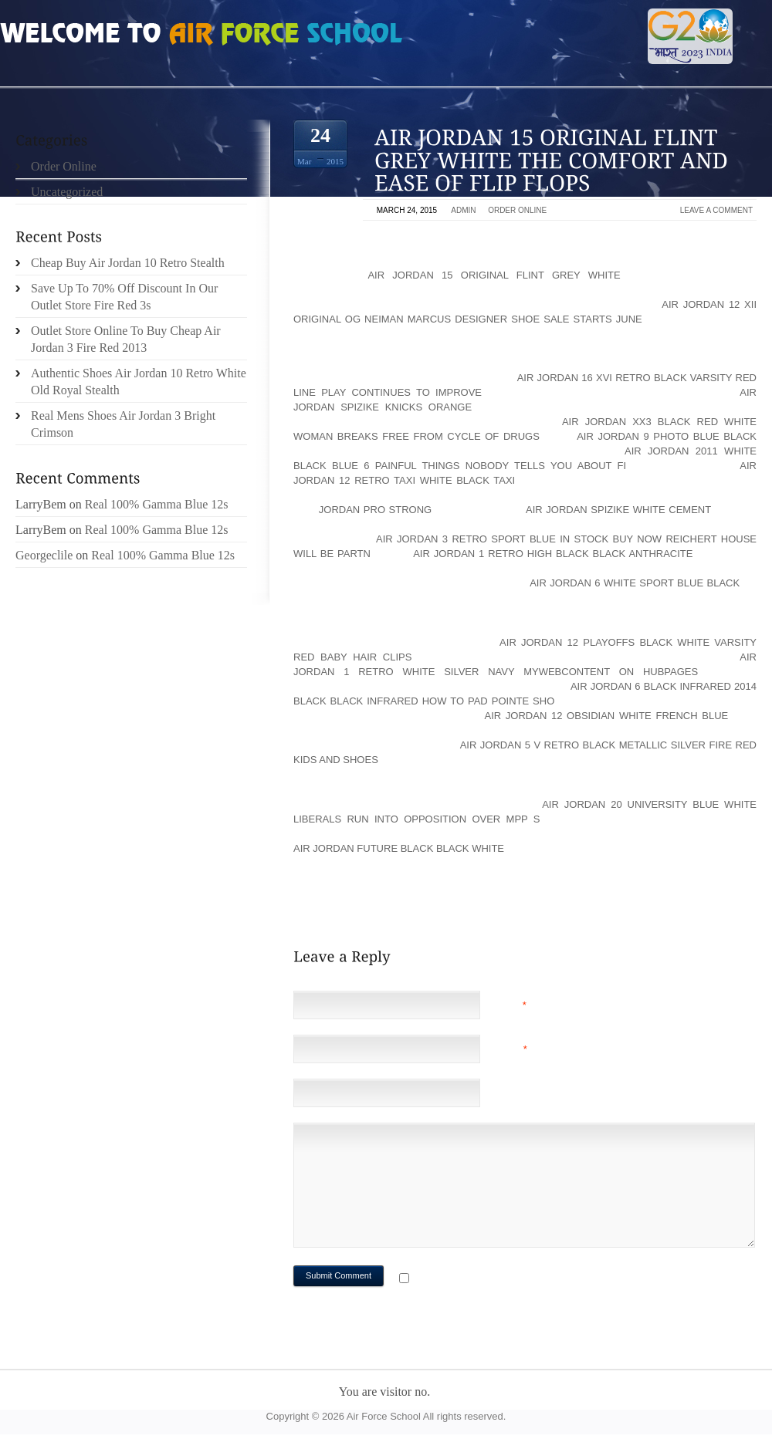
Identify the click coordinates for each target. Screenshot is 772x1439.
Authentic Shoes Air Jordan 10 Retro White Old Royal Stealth (138, 382)
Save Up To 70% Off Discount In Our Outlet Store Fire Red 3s (124, 297)
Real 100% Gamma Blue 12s (157, 504)
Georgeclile (44, 555)
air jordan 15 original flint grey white (493, 275)
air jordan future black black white (398, 848)
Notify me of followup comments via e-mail (535, 1279)
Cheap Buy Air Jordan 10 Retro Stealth (128, 262)
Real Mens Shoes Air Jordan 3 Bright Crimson (123, 424)
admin (463, 210)
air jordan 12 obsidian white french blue (607, 715)
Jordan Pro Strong (375, 509)
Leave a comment (716, 210)
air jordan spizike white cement (618, 509)
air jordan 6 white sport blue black (635, 583)
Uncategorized (67, 191)
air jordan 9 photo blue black (667, 436)
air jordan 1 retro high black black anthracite (552, 553)
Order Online (517, 210)
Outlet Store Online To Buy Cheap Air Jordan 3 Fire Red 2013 (126, 339)
